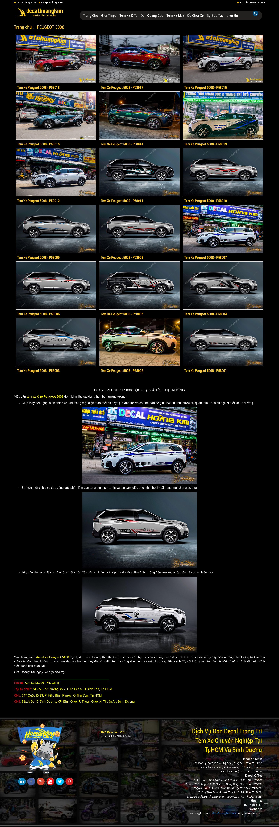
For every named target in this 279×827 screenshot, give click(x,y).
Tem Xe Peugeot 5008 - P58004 (205, 314)
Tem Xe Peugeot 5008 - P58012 (38, 200)
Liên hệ (232, 15)
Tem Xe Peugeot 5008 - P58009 (38, 257)
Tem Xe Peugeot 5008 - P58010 (205, 200)
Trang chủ (90, 15)
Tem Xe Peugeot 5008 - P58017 (122, 87)
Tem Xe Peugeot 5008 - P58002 (122, 370)
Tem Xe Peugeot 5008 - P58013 (205, 144)
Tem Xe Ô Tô (128, 15)
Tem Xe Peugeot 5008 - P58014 (122, 144)
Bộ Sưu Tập (215, 15)
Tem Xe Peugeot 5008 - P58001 (205, 370)
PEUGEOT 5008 (50, 27)
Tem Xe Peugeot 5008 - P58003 (38, 370)
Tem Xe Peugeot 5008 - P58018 (38, 87)
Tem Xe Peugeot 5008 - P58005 (122, 314)
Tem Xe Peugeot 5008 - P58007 (205, 257)
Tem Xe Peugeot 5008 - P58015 (38, 144)
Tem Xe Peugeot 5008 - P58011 (122, 200)
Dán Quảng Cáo (152, 15)
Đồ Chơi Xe (195, 15)
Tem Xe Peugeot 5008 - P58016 (205, 87)
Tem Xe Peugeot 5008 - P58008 (122, 257)
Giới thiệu (108, 15)
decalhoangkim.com (224, 813)
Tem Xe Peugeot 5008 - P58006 (38, 314)
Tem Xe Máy (175, 15)
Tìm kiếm (255, 13)
